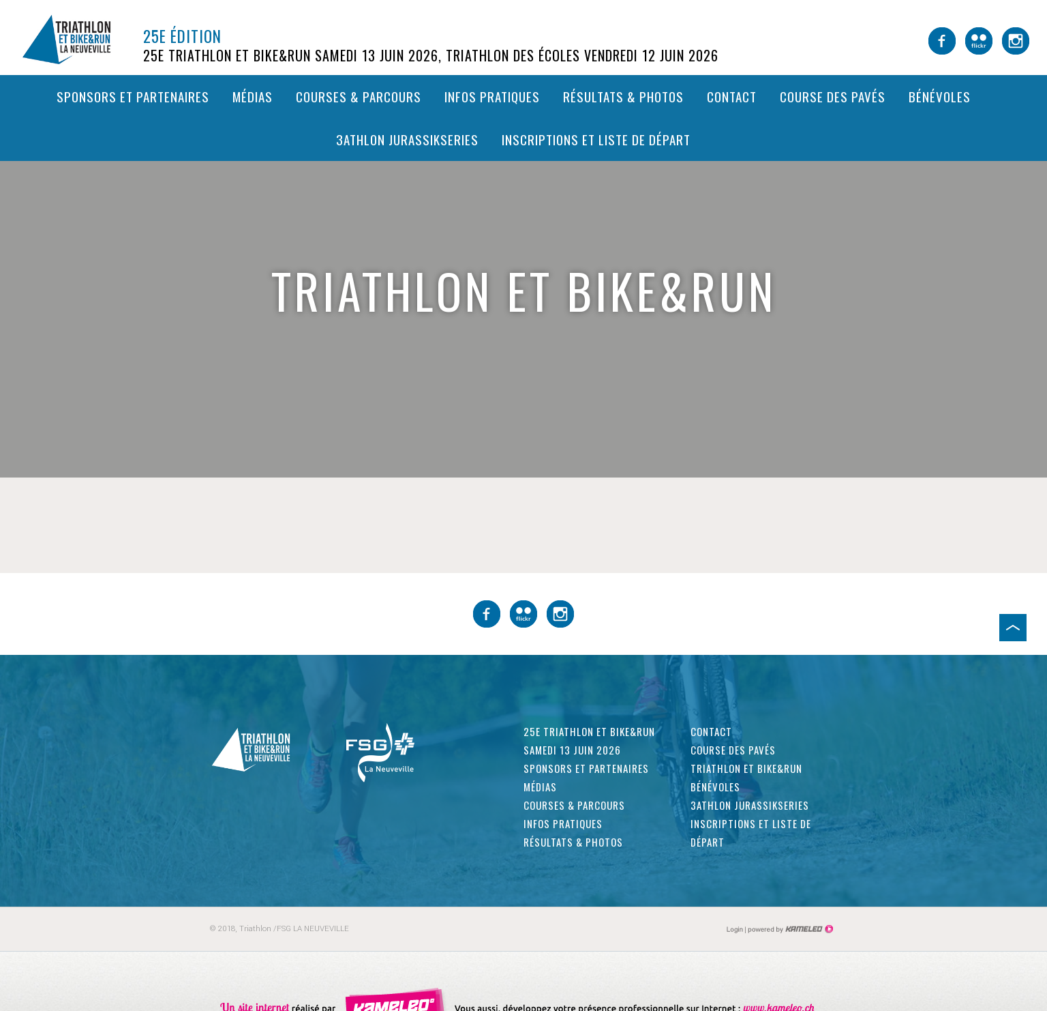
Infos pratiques (492, 96)
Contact (732, 96)
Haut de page (1013, 627)
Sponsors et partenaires (133, 96)
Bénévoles (940, 96)
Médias (252, 96)
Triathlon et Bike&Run (746, 768)
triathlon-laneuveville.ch (78, 39)
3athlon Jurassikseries (407, 139)
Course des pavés (832, 96)
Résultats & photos (623, 96)
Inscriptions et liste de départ (596, 139)
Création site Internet (789, 929)
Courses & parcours (358, 96)
